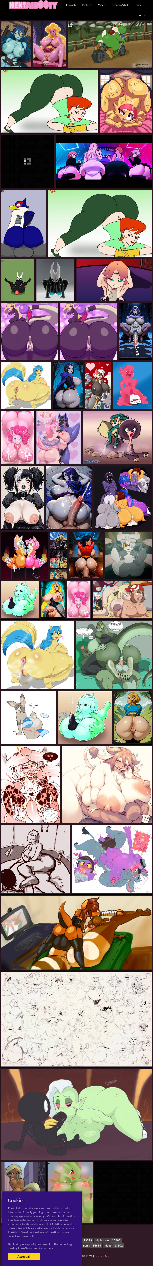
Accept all (23, 1256)
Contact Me (102, 1256)
